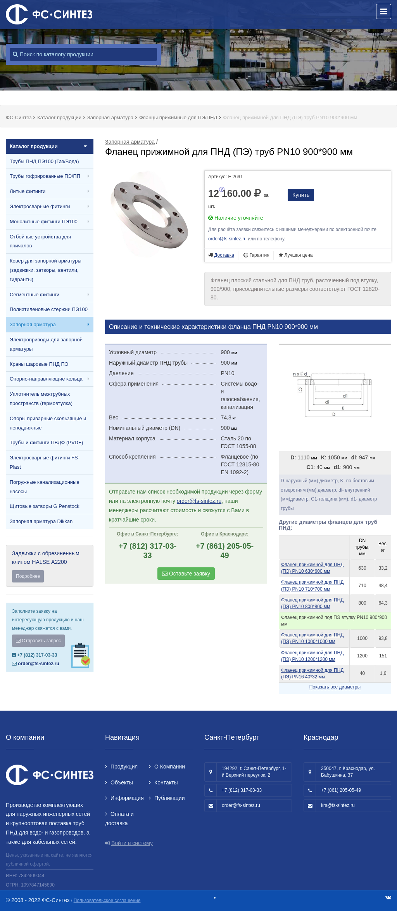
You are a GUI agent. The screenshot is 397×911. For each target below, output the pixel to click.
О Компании (169, 766)
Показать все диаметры (335, 687)
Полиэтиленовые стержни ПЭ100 (49, 309)
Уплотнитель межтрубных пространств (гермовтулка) (41, 398)
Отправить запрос (38, 640)
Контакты (166, 782)
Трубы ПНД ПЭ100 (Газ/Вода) (44, 161)
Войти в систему (132, 843)
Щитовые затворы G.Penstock (44, 506)
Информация (127, 798)
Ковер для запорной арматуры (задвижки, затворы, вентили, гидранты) (45, 270)
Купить (300, 195)
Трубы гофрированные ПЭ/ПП (45, 176)
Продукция (124, 766)
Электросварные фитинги (40, 206)
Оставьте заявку (186, 573)
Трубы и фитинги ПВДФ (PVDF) (46, 442)
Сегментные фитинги (34, 294)
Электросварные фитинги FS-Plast (44, 462)
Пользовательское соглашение (107, 900)
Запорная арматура (33, 324)
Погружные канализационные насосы (44, 486)
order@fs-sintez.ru (38, 663)
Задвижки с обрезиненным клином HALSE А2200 (49, 566)
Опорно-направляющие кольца (46, 379)
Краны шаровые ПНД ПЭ (39, 364)
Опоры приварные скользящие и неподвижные (48, 423)
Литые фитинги (27, 191)
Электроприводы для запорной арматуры (46, 344)
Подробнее (28, 576)
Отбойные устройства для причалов (40, 241)
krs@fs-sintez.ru (338, 805)
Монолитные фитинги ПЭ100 (44, 221)
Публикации (169, 798)
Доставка (224, 255)
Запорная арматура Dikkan (41, 521)
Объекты (121, 782)
